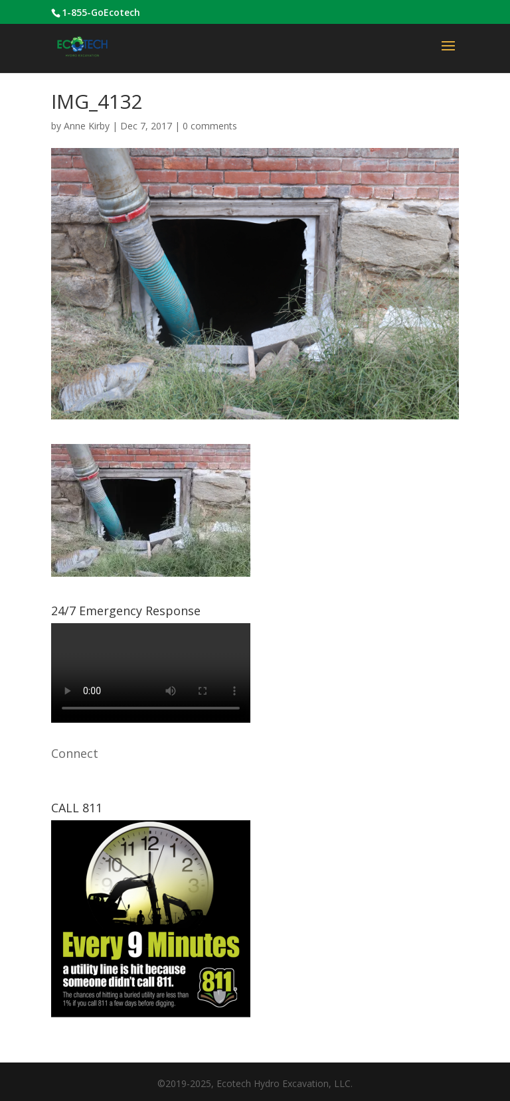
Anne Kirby (87, 125)
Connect (74, 753)
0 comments (210, 125)
